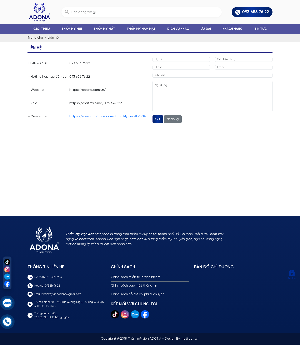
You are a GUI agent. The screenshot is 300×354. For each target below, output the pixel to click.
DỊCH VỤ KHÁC (178, 29)
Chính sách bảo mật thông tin (134, 285)
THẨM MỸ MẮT (104, 29)
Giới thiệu (41, 29)
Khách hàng (232, 29)
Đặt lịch (291, 274)
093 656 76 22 (252, 12)
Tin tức (260, 29)
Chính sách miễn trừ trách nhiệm (135, 277)
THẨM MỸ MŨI (71, 29)
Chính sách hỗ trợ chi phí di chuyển (137, 294)
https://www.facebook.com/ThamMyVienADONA (107, 116)
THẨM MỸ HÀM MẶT (141, 29)
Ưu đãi (206, 29)
